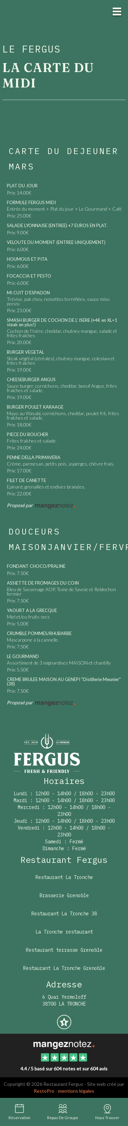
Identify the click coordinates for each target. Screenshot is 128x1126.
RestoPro (44, 1091)
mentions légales (76, 1091)
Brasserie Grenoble (64, 895)
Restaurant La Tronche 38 (64, 914)
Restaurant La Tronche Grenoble (64, 968)
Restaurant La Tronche (64, 877)
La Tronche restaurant (64, 932)
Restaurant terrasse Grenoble (64, 950)
